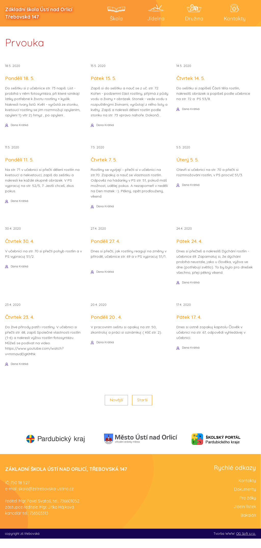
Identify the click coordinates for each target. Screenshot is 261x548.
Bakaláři (248, 524)
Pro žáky (248, 507)
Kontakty (247, 489)
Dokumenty (245, 498)
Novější (116, 409)
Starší (142, 409)
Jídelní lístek (244, 515)
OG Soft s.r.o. (246, 543)
